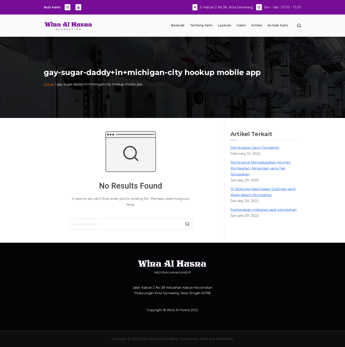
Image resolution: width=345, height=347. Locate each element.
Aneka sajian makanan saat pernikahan (263, 209)
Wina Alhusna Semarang (159, 339)
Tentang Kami (201, 25)
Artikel (256, 25)
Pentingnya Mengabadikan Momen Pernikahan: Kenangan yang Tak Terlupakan (260, 168)
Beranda (177, 25)
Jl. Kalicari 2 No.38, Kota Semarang (226, 7)
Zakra (204, 339)
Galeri (241, 25)
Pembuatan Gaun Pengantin (254, 147)
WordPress (224, 339)
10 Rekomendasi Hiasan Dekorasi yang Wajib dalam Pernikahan (262, 192)
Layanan (224, 25)
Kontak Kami (277, 25)
